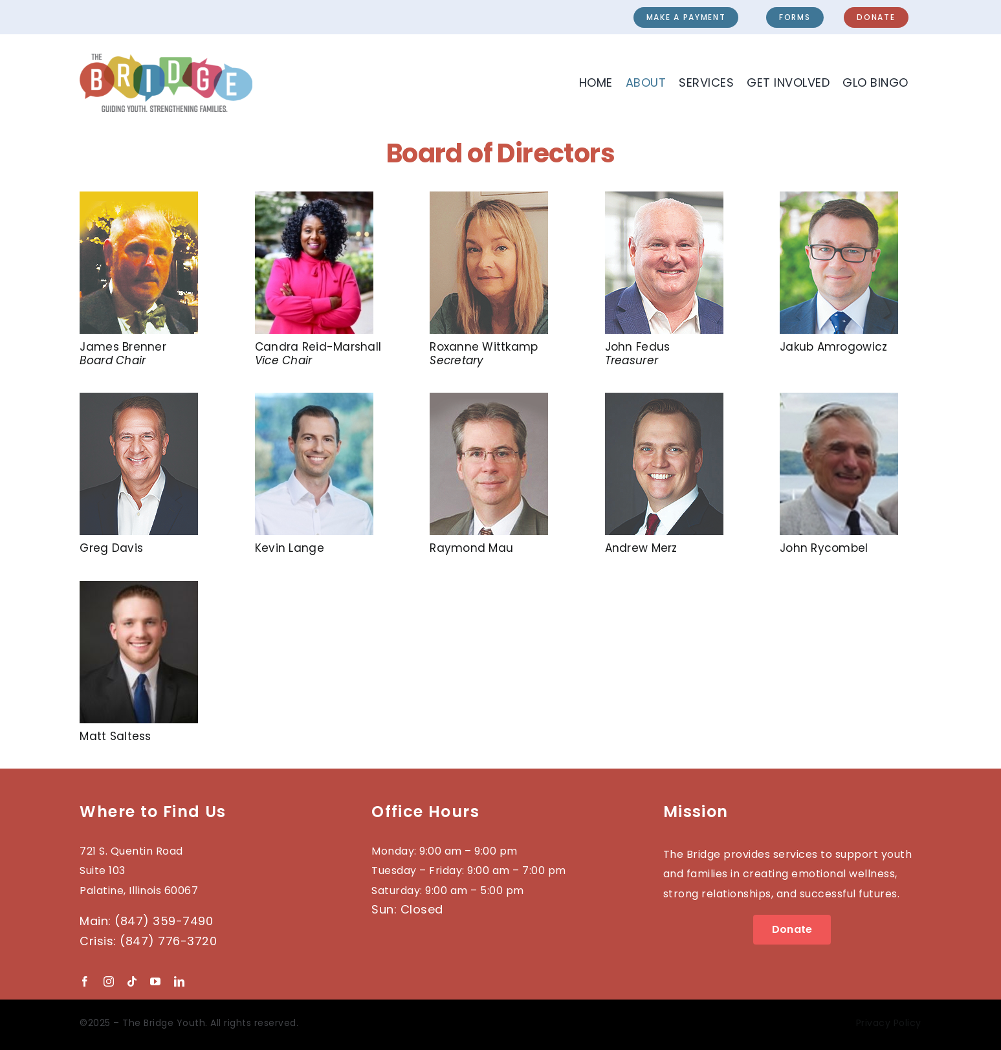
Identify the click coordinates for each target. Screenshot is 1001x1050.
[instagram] (109, 981)
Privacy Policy (888, 1022)
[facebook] (85, 981)
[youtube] (155, 981)
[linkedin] (179, 981)
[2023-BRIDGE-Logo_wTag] (166, 59)
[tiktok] (132, 981)
